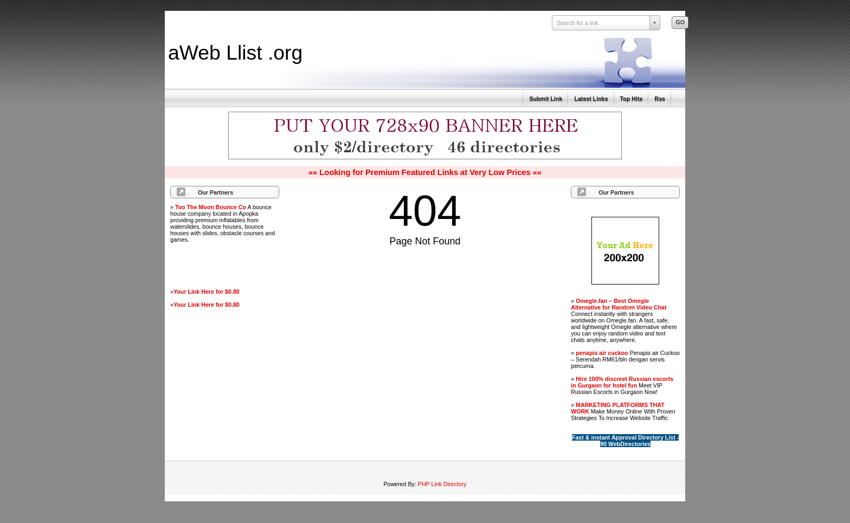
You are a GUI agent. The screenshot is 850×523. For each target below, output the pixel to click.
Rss (659, 98)
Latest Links (591, 98)
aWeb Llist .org (235, 52)
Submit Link (545, 98)
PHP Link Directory (442, 484)
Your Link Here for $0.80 (206, 291)
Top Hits (631, 98)
